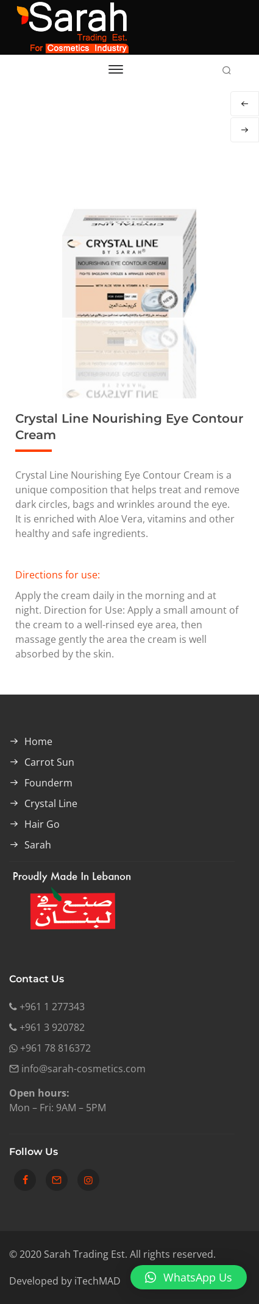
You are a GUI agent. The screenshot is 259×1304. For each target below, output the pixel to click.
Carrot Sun (49, 762)
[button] (188, 1277)
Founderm (48, 782)
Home (38, 741)
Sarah (37, 844)
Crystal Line (50, 803)
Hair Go (42, 824)
